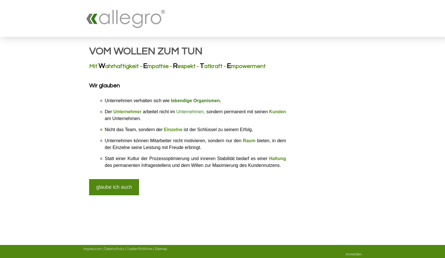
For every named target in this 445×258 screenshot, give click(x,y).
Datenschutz (114, 249)
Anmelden (354, 254)
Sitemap (161, 249)
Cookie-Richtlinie (139, 249)
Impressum (92, 249)
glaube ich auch (114, 187)
